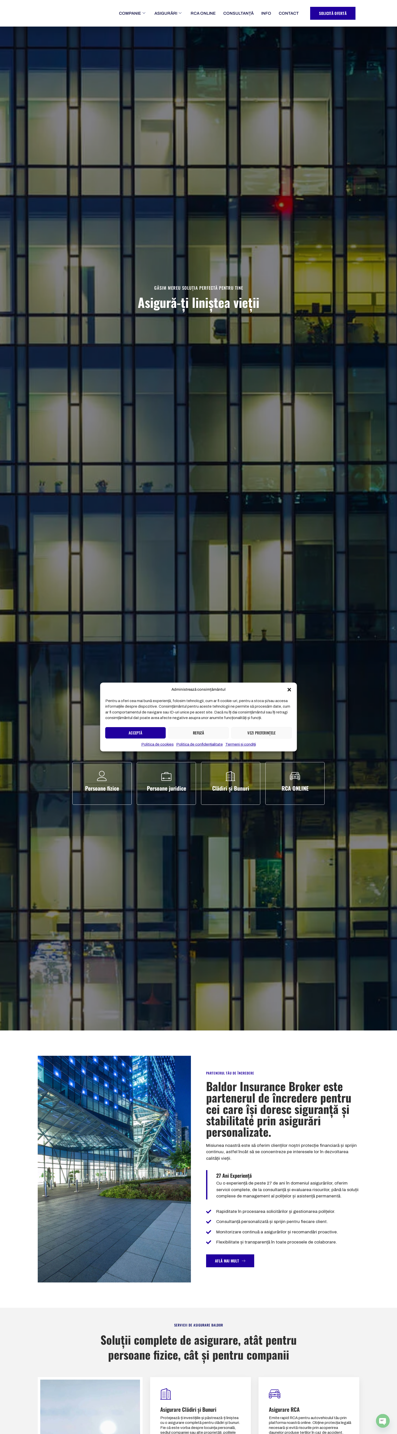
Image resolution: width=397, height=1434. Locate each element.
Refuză (198, 735)
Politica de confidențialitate (199, 747)
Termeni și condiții (240, 747)
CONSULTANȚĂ (238, 13)
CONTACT (289, 13)
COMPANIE (132, 13)
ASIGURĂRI (168, 13)
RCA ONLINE (203, 13)
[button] (289, 689)
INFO (266, 13)
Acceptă (135, 735)
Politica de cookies (157, 747)
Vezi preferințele (261, 735)
